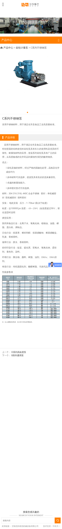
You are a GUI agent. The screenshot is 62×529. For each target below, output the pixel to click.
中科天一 (56, 526)
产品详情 (10, 137)
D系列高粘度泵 (18, 352)
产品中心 (8, 47)
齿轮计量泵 (22, 47)
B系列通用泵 (17, 355)
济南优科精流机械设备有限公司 (25, 526)
